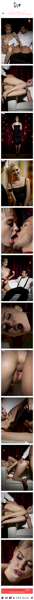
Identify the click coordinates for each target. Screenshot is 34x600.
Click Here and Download (17, 591)
